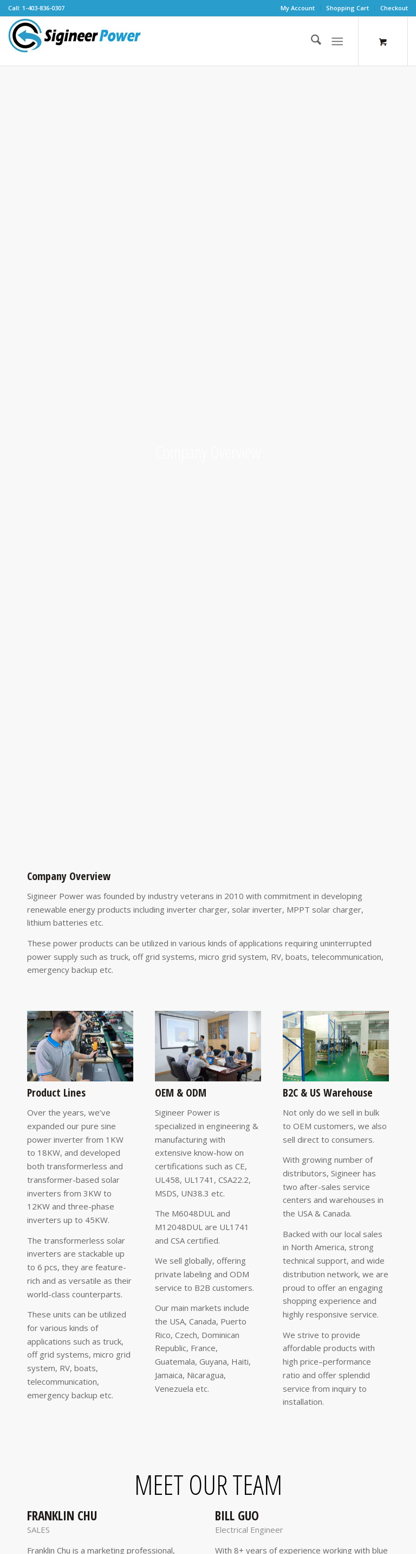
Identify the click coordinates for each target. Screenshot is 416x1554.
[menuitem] (298, 8)
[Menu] (337, 41)
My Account (298, 8)
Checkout (394, 8)
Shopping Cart (347, 8)
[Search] (310, 41)
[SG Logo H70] (74, 41)
